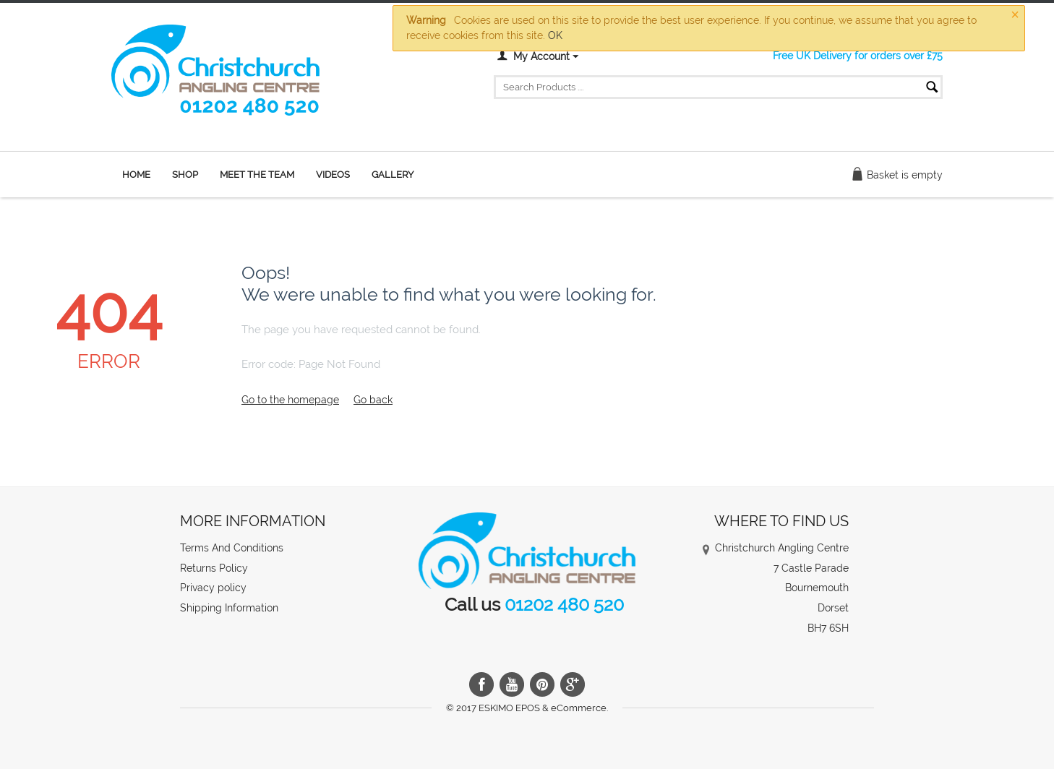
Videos (333, 174)
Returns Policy (214, 568)
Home (136, 174)
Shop (185, 174)
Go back (373, 399)
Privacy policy (213, 587)
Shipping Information (229, 608)
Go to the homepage (290, 399)
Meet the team (257, 174)
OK (555, 35)
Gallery (393, 174)
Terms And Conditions (231, 548)
